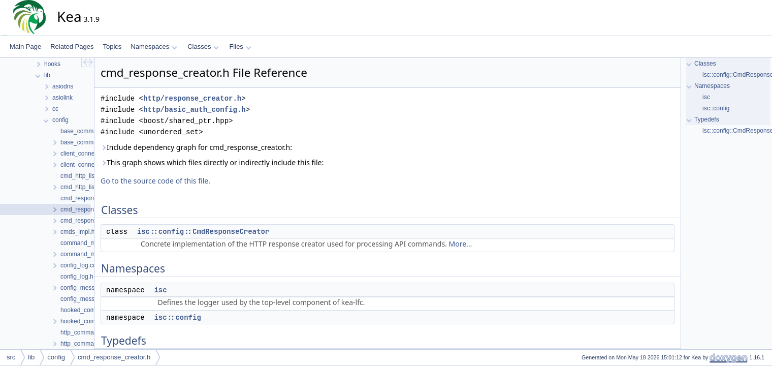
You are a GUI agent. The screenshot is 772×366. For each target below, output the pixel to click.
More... (460, 244)
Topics (112, 46)
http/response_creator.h (192, 98)
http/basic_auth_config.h (194, 109)
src (11, 357)
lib (31, 357)
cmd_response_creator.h (114, 357)
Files (240, 46)
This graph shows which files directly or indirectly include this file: (212, 162)
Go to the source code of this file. (155, 181)
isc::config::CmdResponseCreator (203, 231)
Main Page (25, 46)
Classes (203, 46)
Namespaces (154, 46)
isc (160, 289)
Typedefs (706, 119)
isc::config (177, 317)
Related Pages (71, 46)
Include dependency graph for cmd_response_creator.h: (196, 147)
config (56, 357)
